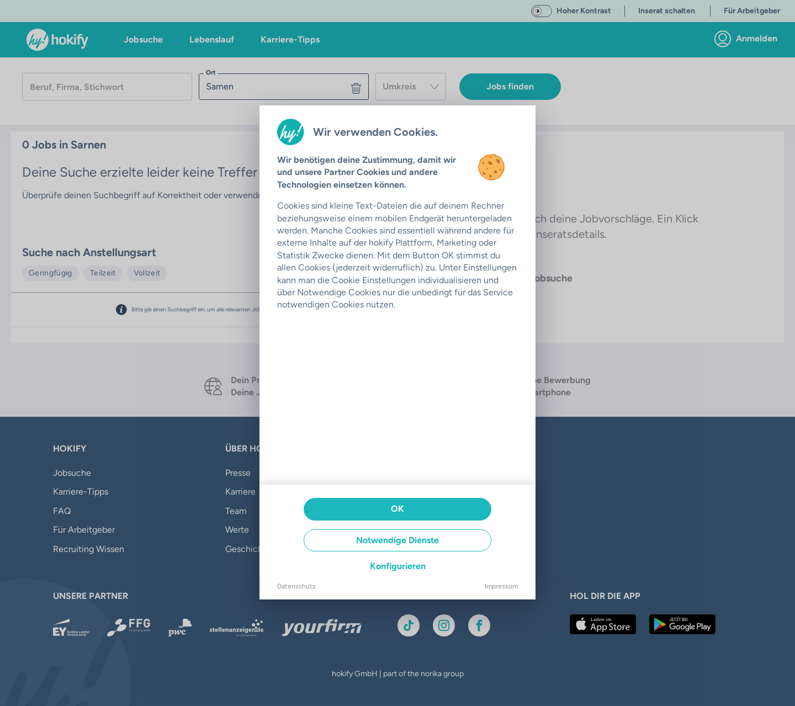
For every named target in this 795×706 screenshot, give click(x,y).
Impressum (501, 586)
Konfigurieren (398, 566)
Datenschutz (296, 586)
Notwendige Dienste (397, 540)
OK (397, 508)
